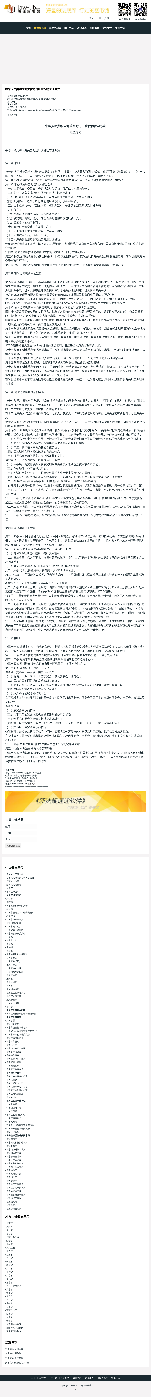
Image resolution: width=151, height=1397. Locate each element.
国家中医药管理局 (14, 1184)
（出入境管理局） (14, 1160)
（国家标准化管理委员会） (19, 1034)
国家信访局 (11, 1139)
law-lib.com (17, 773)
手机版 (54, 1378)
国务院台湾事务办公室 (17, 1087)
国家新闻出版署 (13, 1062)
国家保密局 (11, 1205)
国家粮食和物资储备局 (17, 1142)
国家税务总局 (12, 1024)
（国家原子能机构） (15, 930)
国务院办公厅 (12, 892)
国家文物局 (11, 1181)
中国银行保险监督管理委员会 (20, 1125)
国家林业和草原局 (14, 1163)
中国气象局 (11, 1122)
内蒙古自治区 (12, 1237)
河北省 (9, 1230)
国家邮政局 (11, 1177)
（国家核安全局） (14, 968)
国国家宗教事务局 (14, 1069)
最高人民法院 (12, 881)
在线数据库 (102, 1378)
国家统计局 (11, 1045)
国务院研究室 (12, 1080)
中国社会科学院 (13, 1108)
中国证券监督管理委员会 (18, 1129)
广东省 (9, 1289)
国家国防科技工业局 (15, 1149)
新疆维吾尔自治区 (14, 1328)
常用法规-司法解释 (14, 1358)
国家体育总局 (12, 1041)
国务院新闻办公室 (14, 1094)
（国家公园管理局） (15, 1167)
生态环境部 (11, 965)
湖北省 (9, 1279)
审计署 (9, 1007)
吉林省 (9, 1244)
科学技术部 (11, 916)
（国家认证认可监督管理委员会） (22, 1031)
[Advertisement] (75, 57)
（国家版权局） (13, 1066)
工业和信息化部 (13, 923)
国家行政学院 (12, 1132)
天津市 (9, 1227)
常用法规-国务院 (13, 1353)
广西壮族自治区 (13, 1286)
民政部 (9, 944)
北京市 (9, 1223)
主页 (33, 1378)
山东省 (9, 1272)
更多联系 (31, 784)
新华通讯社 (11, 1097)
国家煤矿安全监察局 (15, 1188)
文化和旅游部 (12, 989)
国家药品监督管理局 (15, 1195)
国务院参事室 (12, 1055)
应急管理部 (11, 1000)
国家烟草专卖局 (13, 1153)
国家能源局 (11, 1146)
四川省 (9, 1300)
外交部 (9, 899)
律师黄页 (94, 28)
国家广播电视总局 (14, 1038)
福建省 (9, 1265)
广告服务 (65, 1378)
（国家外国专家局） (15, 919)
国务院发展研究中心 (15, 1115)
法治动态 (82, 28)
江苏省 (9, 1255)
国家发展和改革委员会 (17, 906)
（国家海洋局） (13, 961)
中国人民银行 (12, 1003)
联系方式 (115, 1378)
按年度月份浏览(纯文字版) (17, 1362)
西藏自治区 (11, 1310)
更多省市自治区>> (15, 1331)
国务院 (9, 888)
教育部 (9, 909)
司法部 (9, 947)
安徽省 (9, 1262)
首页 (28, 28)
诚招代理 (77, 1378)
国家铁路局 (11, 1170)
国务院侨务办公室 (14, 1083)
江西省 (9, 1268)
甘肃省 (9, 1317)
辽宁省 (9, 1241)
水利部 (9, 979)
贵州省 (9, 1303)
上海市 (9, 1251)
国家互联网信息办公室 (17, 1090)
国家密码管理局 (13, 1209)
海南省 (9, 1293)
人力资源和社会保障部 (17, 954)
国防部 (9, 902)
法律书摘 (120, 28)
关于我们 (43, 1378)
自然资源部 (11, 958)
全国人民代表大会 (14, 874)
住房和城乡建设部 (14, 972)
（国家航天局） (13, 926)
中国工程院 (11, 1111)
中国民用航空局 (13, 1174)
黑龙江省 (10, 1248)
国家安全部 (11, 940)
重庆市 (9, 1296)
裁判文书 (107, 28)
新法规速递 (40, 28)
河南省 (9, 1275)
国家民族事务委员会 (15, 933)
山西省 (9, 1234)
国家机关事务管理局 (15, 1059)
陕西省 (9, 1314)
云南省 (9, 1307)
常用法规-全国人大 (14, 1349)
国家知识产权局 (13, 1198)
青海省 (9, 1321)
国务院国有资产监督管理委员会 (21, 1014)
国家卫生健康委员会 (15, 993)
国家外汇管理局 (13, 1191)
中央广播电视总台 (14, 1118)
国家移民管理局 (13, 1156)
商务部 (9, 986)
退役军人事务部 (13, 996)
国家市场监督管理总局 (17, 1027)
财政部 (9, 951)
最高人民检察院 (13, 885)
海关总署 (75, 132)
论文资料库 (55, 28)
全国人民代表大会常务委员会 (20, 878)
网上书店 (69, 28)
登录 (91, 18)
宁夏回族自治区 (13, 1324)
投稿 (106, 18)
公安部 (9, 937)
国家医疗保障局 (13, 1052)
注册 (99, 18)
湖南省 (9, 1282)
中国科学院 (11, 1104)
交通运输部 (11, 975)
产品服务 (89, 1378)
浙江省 (9, 1258)
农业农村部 (11, 982)
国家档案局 (11, 1202)
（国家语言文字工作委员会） (20, 912)
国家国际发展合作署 (15, 1048)
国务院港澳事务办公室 (17, 1076)
